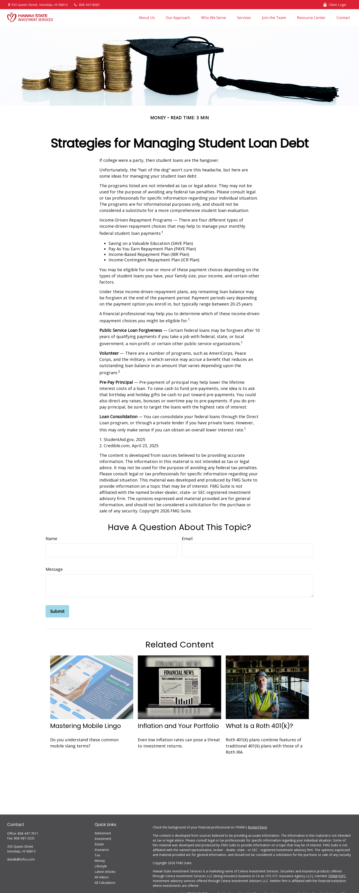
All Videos (102, 877)
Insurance (102, 849)
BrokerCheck (257, 827)
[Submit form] (57, 611)
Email (187, 538)
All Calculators (105, 882)
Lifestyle (101, 866)
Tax (97, 855)
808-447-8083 (86, 5)
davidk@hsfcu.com (21, 859)
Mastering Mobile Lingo (85, 726)
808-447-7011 (28, 833)
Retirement (103, 833)
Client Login (334, 5)
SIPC (342, 876)
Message (54, 569)
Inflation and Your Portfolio (178, 726)
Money (100, 860)
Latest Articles (105, 871)
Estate (99, 844)
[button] (147, 17)
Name (51, 538)
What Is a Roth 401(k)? (259, 726)
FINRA (333, 876)
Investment (103, 838)
